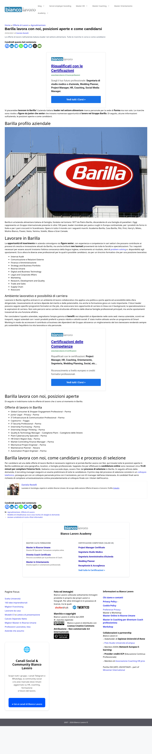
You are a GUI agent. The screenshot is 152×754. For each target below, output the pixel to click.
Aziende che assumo (14, 630)
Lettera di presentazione (28, 614)
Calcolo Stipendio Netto (16, 618)
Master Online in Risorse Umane (119, 615)
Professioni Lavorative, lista (18, 626)
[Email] (39, 46)
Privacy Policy (110, 601)
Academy (44, 13)
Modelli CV (10, 614)
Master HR (83, 5)
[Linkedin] (12, 46)
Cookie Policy (109, 605)
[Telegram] (16, 46)
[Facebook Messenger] (26, 46)
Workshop (108, 626)
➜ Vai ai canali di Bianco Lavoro (27, 704)
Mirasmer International (114, 670)
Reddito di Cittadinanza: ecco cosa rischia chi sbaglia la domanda (33, 515)
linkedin (116, 488)
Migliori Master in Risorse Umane (20, 622)
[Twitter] (30, 46)
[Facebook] (7, 46)
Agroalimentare (38, 25)
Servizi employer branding (60, 6)
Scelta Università (12, 598)
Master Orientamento (123, 6)
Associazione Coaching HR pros (130, 661)
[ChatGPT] (35, 46)
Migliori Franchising (14, 606)
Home (7, 25)
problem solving (118, 249)
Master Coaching (102, 5)
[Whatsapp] (21, 46)
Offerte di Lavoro (21, 25)
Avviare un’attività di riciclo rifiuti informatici (25, 517)
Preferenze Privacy (111, 609)
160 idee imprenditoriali (16, 602)
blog (42, 5)
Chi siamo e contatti (113, 597)
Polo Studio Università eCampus (119, 642)
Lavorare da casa (13, 610)
